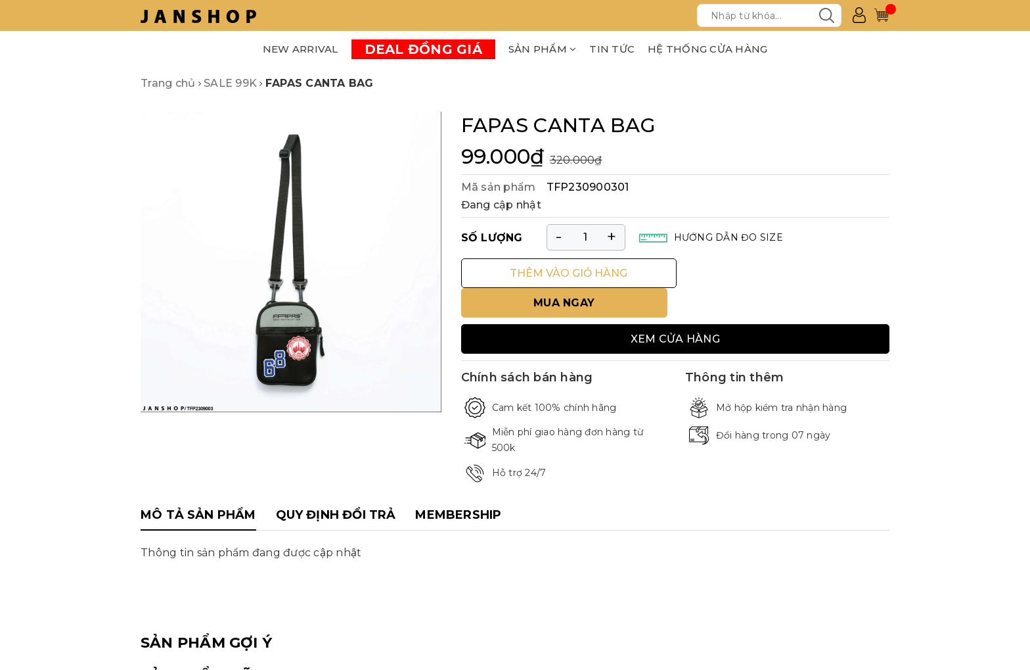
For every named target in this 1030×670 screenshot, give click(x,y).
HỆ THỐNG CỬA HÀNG (707, 49)
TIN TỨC (612, 49)
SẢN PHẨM (542, 49)
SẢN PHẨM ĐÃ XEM (216, 646)
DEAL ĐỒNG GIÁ (423, 49)
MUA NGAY (786, 273)
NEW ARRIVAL (300, 49)
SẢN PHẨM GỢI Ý (206, 612)
